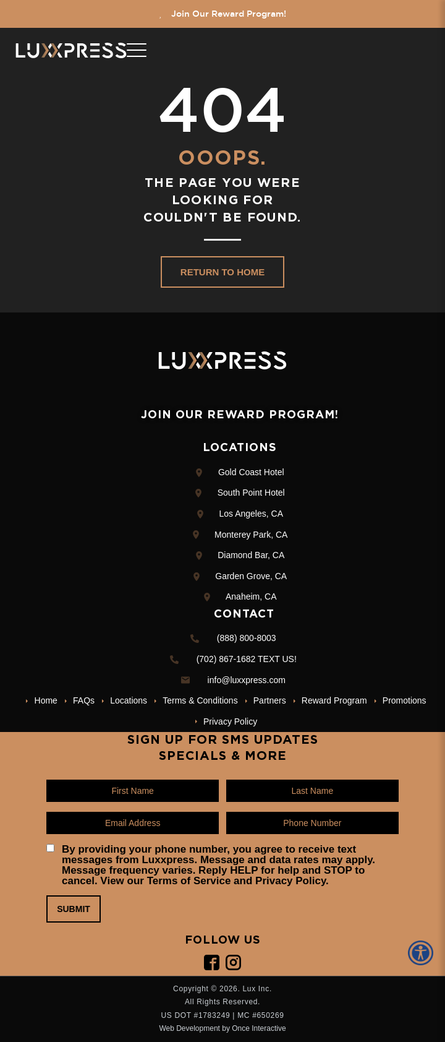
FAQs (84, 700)
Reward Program (334, 700)
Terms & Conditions (200, 700)
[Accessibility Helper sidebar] (423, 953)
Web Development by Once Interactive (222, 1028)
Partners (269, 700)
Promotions (404, 700)
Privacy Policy (230, 721)
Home (46, 700)
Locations (128, 700)
